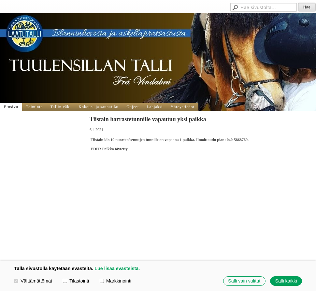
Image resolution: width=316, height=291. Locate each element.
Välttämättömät (33, 280)
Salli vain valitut (244, 280)
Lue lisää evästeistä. (117, 268)
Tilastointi (76, 280)
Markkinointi (115, 280)
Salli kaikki (286, 280)
